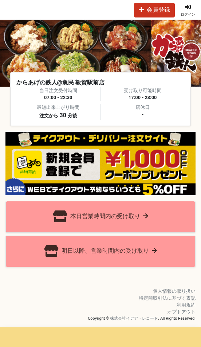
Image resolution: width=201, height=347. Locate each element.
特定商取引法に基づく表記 (167, 298)
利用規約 (186, 305)
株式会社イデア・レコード (134, 318)
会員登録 (154, 9)
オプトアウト (181, 312)
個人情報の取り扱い (174, 291)
